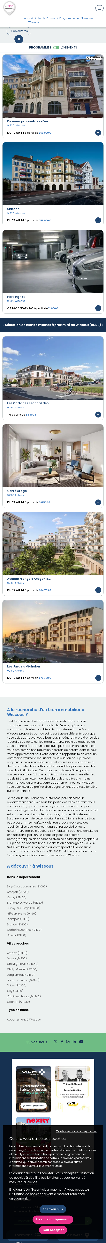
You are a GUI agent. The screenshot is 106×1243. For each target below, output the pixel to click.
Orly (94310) (15, 991)
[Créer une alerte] (18, 39)
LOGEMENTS (69, 47)
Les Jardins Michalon (23, 666)
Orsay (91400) (16, 897)
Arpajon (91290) (18, 892)
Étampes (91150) (18, 919)
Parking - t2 (16, 297)
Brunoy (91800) (17, 924)
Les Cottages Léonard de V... (29, 403)
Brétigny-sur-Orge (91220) (25, 903)
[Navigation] (99, 8)
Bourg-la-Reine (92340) (23, 980)
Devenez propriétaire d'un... (28, 121)
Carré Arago (17, 491)
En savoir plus (53, 1209)
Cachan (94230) (18, 1002)
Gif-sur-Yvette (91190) (21, 913)
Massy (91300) (17, 958)
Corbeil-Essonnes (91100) (24, 930)
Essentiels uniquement (53, 1219)
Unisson (13, 209)
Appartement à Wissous (24, 1019)
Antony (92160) (17, 953)
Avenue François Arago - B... (29, 579)
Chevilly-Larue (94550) (22, 964)
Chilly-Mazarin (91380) (22, 969)
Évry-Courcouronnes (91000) (27, 886)
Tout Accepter (53, 1230)
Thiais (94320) (16, 985)
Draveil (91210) (16, 935)
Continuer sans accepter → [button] (76, 1131)
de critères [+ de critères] (19, 31)
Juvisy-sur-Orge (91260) (23, 908)
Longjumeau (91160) (20, 975)
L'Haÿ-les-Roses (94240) (24, 996)
